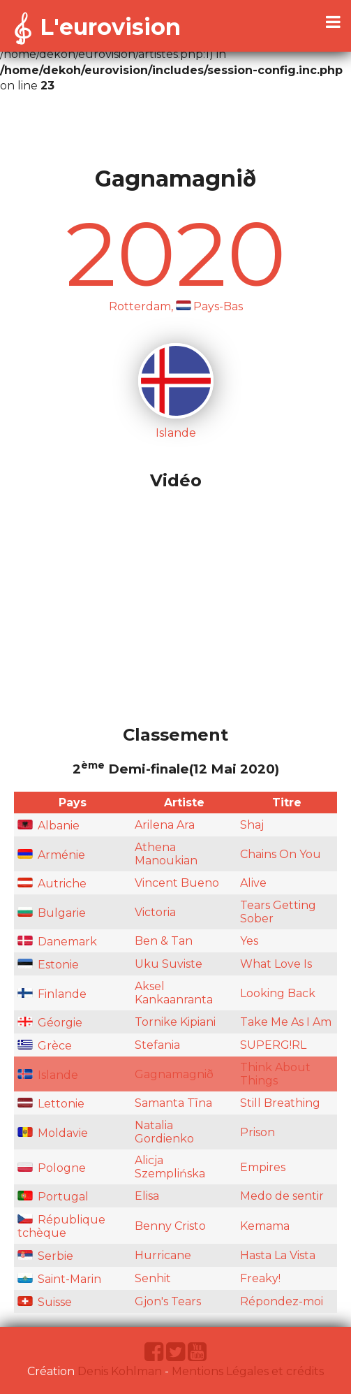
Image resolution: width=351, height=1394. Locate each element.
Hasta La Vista (277, 1255)
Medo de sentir (282, 1196)
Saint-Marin (59, 1279)
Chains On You (280, 854)
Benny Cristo (170, 1226)
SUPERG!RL (273, 1045)
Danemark (57, 941)
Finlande (52, 994)
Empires (262, 1167)
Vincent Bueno (177, 883)
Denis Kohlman (119, 1371)
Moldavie (52, 1133)
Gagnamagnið (174, 1074)
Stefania (157, 1045)
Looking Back (277, 993)
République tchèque (61, 1226)
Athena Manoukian (166, 854)
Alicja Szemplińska (170, 1167)
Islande (47, 1075)
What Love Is (276, 964)
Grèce (44, 1045)
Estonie (48, 964)
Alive (253, 883)
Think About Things (275, 1074)
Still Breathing (280, 1103)
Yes (249, 941)
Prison (257, 1132)
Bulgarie (51, 913)
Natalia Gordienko (164, 1132)
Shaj (252, 825)
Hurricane (163, 1255)
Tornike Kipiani (175, 1022)
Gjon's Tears (168, 1301)
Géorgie (49, 1022)
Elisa (147, 1196)
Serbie (45, 1256)
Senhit (153, 1278)
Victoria (155, 912)
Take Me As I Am (285, 1022)
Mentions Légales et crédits (248, 1371)
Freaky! (260, 1278)
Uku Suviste (168, 964)
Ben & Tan (164, 941)
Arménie (51, 855)
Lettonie (50, 1103)
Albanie (48, 825)
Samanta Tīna (173, 1103)
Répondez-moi (281, 1301)
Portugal (53, 1196)
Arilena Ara (165, 825)
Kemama (265, 1226)
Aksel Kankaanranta (174, 993)
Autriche (52, 883)
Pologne (51, 1168)
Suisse (44, 1302)
